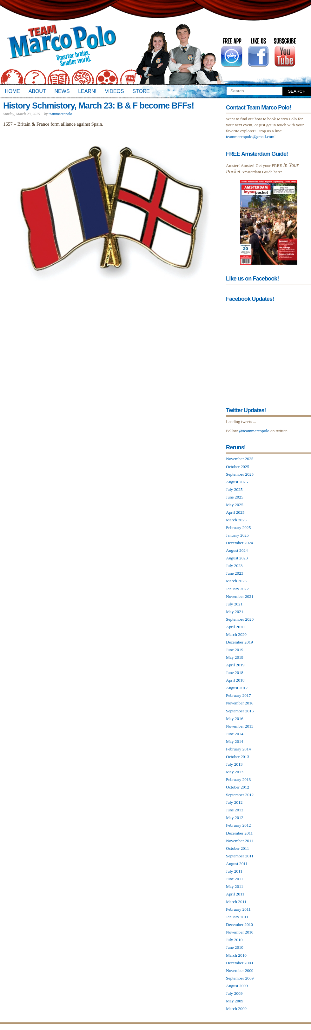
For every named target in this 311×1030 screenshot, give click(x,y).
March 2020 (236, 634)
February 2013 (238, 779)
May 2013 (234, 771)
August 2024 (237, 550)
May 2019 (234, 657)
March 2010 (236, 955)
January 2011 (237, 916)
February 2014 (238, 749)
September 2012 (240, 794)
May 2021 (234, 611)
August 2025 (237, 481)
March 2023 (236, 580)
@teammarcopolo (254, 430)
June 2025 (234, 497)
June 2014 (234, 733)
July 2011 (234, 871)
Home (12, 91)
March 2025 (236, 520)
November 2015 (240, 726)
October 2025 (237, 466)
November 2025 (240, 458)
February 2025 (238, 527)
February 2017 (238, 695)
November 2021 (240, 596)
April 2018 (235, 680)
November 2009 (240, 970)
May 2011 (234, 886)
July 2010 (234, 939)
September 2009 (240, 978)
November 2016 (240, 703)
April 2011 (235, 894)
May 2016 (234, 718)
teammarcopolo (60, 114)
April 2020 (235, 626)
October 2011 (237, 848)
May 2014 (234, 741)
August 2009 (237, 985)
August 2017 (237, 687)
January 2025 (237, 535)
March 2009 (236, 1008)
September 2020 (240, 619)
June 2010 (234, 947)
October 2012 (237, 787)
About (37, 91)
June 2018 (234, 672)
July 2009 (234, 993)
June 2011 (234, 878)
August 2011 (237, 863)
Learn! (87, 91)
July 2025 (234, 489)
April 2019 (235, 665)
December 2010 (239, 924)
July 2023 (234, 565)
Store (140, 91)
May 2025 (234, 504)
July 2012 (234, 802)
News (62, 91)
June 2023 (234, 573)
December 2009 (239, 963)
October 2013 (237, 756)
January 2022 (237, 588)
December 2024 (239, 542)
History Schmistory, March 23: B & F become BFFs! (98, 105)
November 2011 (239, 840)
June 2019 (234, 649)
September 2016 (240, 711)
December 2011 (239, 833)
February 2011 (238, 909)
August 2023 (237, 558)
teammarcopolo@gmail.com (250, 136)
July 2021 (234, 604)
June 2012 (234, 810)
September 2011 (240, 856)
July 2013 (234, 764)
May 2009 (234, 1001)
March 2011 (236, 901)
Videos (114, 91)
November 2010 (240, 932)
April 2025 (235, 512)
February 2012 (238, 825)
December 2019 (239, 642)
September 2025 (240, 474)
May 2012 (234, 817)
